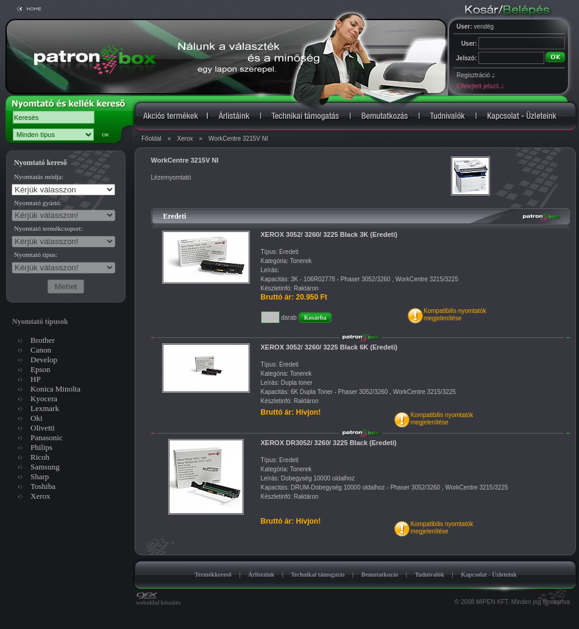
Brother (42, 340)
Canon (40, 349)
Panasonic (46, 437)
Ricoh (39, 457)
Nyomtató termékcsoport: (48, 228)
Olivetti (42, 427)
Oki (36, 418)
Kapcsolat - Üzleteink (489, 574)
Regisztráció (475, 75)
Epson (40, 369)
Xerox (185, 138)
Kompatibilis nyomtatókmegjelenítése (455, 314)
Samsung (45, 466)
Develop (43, 359)
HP (35, 379)
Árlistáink (261, 574)
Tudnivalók (429, 574)
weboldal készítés (158, 600)
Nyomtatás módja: (38, 176)
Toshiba (42, 486)
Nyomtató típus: (35, 254)
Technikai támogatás (317, 574)
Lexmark (44, 408)
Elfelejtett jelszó (479, 86)
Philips (41, 447)
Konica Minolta (55, 388)
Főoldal (151, 138)
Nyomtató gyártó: (38, 202)
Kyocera (43, 398)
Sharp (39, 476)
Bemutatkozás (380, 574)
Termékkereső (213, 574)
